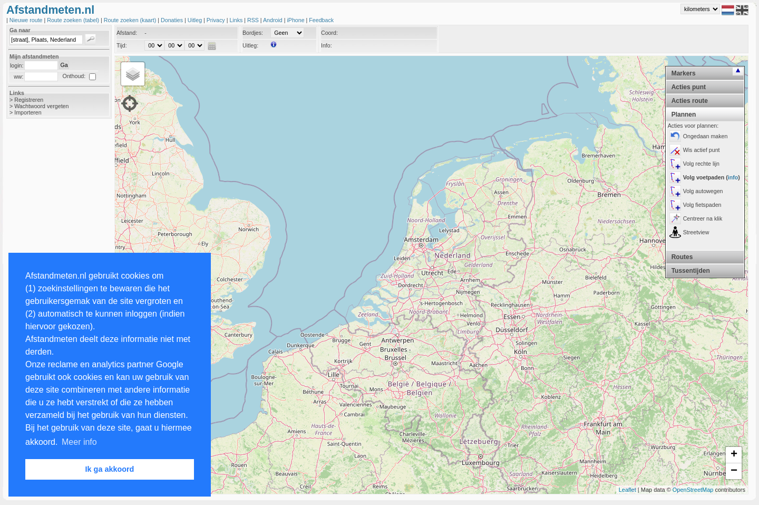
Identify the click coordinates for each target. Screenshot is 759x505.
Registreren (28, 100)
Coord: (329, 33)
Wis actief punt (701, 150)
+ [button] (734, 455)
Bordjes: (252, 33)
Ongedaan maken (705, 136)
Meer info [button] (79, 441)
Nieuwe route (26, 20)
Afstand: (126, 33)
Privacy (217, 20)
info (733, 177)
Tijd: (121, 45)
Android (273, 20)
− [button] (734, 471)
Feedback (321, 20)
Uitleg (195, 20)
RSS (253, 20)
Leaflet (627, 490)
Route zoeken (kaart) (131, 20)
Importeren (28, 112)
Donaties (172, 20)
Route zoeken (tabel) (74, 20)
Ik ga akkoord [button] (109, 469)
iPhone (296, 20)
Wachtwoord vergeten (41, 106)
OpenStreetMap (693, 490)
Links (236, 20)
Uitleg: (250, 45)
